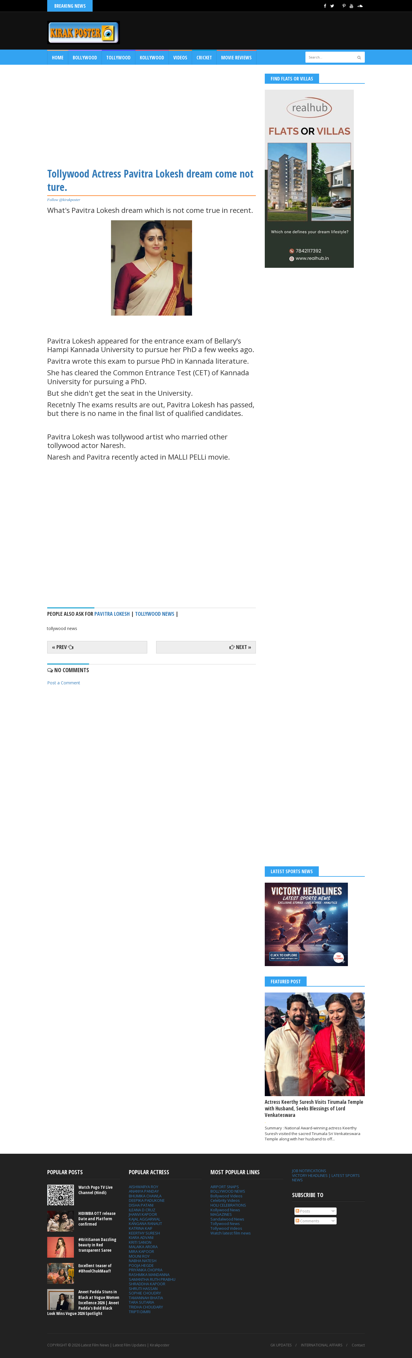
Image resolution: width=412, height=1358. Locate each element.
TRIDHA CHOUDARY (146, 1307)
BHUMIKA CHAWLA (145, 1196)
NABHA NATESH (142, 1260)
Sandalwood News (227, 1219)
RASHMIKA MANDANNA (149, 1274)
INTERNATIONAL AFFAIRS (321, 1345)
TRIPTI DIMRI (139, 1311)
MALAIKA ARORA (143, 1246)
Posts (303, 1211)
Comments (307, 1221)
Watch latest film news (230, 1233)
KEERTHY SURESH (144, 1233)
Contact (358, 1345)
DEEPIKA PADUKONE (147, 1200)
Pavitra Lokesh (112, 613)
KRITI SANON (140, 1242)
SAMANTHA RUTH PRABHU (152, 1279)
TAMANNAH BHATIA (146, 1297)
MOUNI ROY (139, 1256)
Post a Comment (63, 683)
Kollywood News (225, 1210)
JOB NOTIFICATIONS (309, 1170)
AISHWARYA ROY (143, 1186)
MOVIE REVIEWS (236, 57)
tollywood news (154, 613)
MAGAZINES (221, 1214)
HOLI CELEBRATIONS (228, 1205)
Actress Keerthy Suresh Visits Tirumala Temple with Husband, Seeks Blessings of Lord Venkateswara (314, 1108)
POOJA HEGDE (141, 1265)
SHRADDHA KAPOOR (147, 1283)
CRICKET (204, 57)
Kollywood (152, 57)
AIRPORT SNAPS (224, 1186)
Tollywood (118, 57)
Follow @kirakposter (63, 199)
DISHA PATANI (141, 1205)
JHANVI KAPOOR (143, 1214)
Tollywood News (225, 1223)
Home (58, 57)
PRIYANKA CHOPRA (145, 1269)
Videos (180, 57)
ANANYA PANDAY (144, 1191)
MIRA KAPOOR (141, 1251)
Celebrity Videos (225, 1200)
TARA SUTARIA (141, 1302)
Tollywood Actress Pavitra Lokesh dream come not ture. (150, 180)
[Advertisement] (151, 115)
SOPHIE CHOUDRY (145, 1293)
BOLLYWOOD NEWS (227, 1191)
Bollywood (85, 57)
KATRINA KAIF (140, 1228)
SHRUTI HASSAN (143, 1288)
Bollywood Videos (226, 1196)
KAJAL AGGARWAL (144, 1219)
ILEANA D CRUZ (142, 1210)
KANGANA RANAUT (145, 1223)
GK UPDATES (280, 1345)
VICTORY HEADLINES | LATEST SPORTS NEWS (326, 1178)
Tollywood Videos (226, 1228)
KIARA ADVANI (141, 1237)
